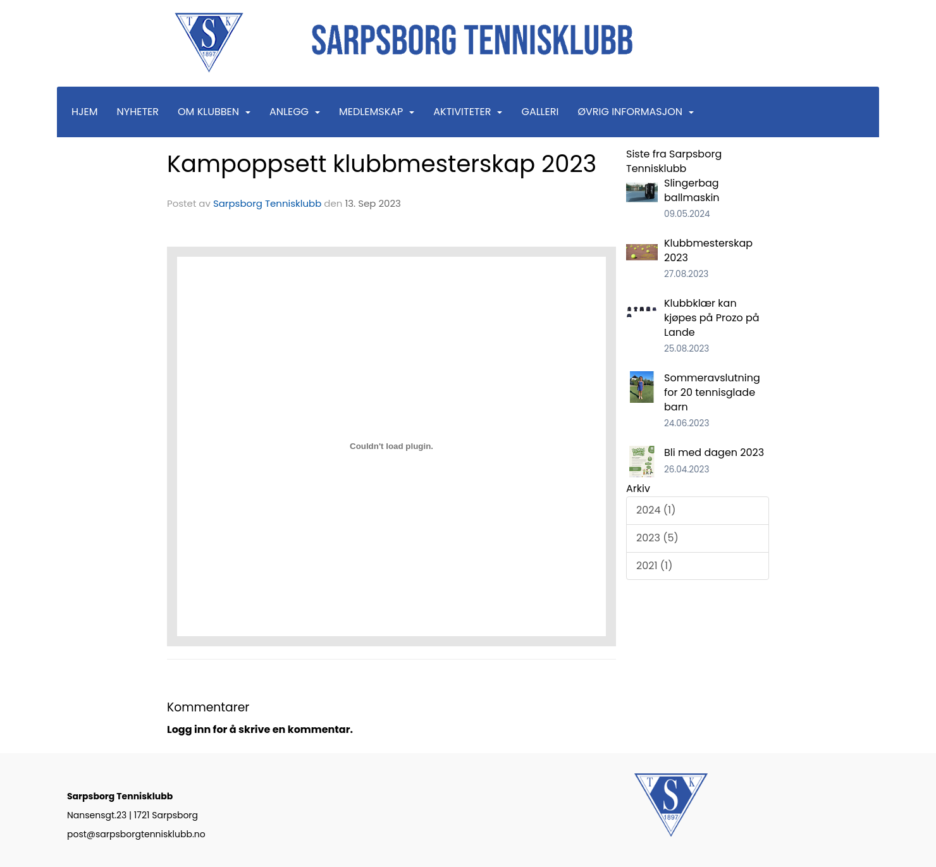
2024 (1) (655, 510)
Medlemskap (376, 111)
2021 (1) (654, 565)
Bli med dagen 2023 (714, 452)
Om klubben (214, 111)
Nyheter (138, 111)
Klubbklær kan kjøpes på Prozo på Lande (712, 318)
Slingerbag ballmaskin (692, 190)
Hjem (84, 111)
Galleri (539, 111)
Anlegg (294, 111)
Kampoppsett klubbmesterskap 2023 (381, 163)
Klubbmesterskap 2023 (708, 250)
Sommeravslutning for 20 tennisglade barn (712, 392)
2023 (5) (657, 538)
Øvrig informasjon (635, 111)
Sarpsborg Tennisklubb (267, 203)
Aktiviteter (467, 111)
